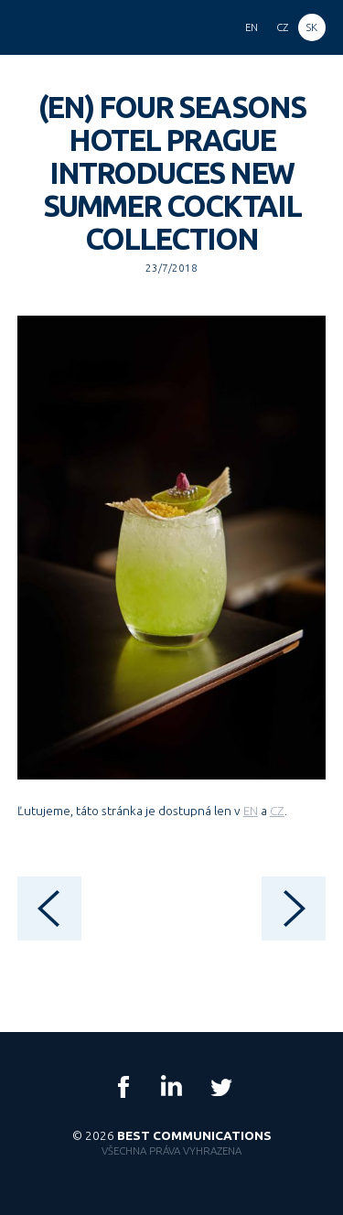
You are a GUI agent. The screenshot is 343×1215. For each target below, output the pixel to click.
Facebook (123, 1087)
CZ (277, 810)
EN (250, 810)
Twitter (220, 1087)
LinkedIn (172, 1087)
